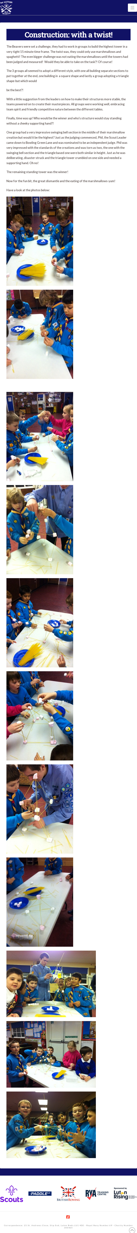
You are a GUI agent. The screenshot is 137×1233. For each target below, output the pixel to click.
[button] (132, 8)
